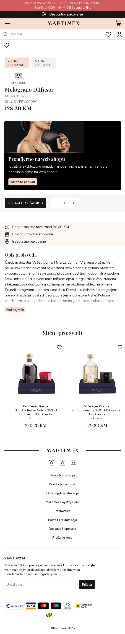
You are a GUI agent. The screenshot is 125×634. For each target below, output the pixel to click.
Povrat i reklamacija (62, 520)
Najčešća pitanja (62, 475)
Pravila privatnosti (62, 484)
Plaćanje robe (62, 537)
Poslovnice (62, 511)
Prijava (87, 584)
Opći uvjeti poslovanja (62, 493)
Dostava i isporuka (62, 529)
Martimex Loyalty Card (62, 502)
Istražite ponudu (22, 182)
